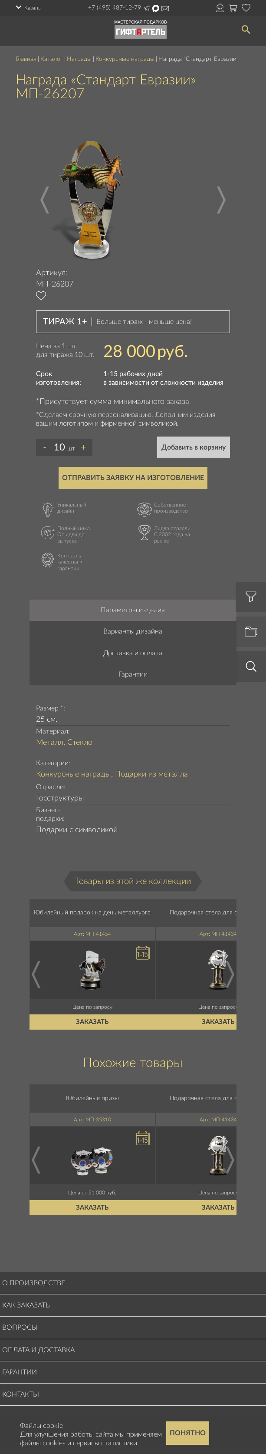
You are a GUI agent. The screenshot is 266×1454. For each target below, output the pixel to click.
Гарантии (133, 674)
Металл (49, 743)
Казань (32, 7)
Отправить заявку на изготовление (133, 477)
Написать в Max (155, 8)
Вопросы (20, 1327)
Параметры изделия (133, 610)
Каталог (51, 59)
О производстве (33, 1283)
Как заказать (26, 1305)
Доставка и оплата (132, 653)
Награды (79, 59)
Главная (26, 59)
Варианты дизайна (132, 631)
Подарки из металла (151, 774)
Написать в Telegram (146, 8)
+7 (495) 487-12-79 (114, 8)
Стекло (79, 743)
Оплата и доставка (38, 1350)
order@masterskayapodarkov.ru (165, 8)
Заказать (92, 1022)
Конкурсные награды (124, 59)
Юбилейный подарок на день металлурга (92, 913)
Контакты (20, 1394)
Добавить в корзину (193, 447)
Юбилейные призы (92, 1098)
